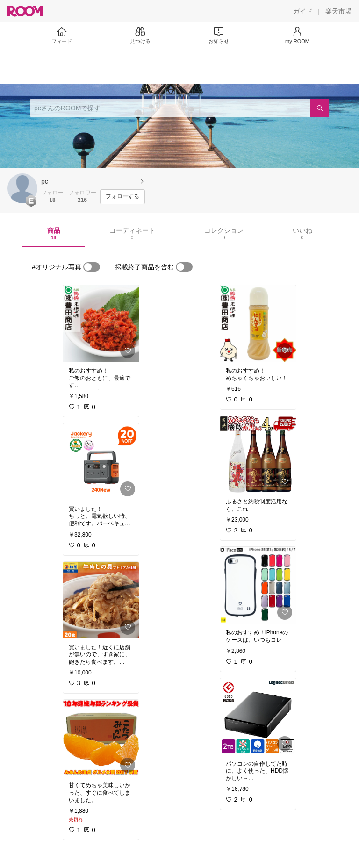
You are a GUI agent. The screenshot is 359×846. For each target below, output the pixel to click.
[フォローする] (122, 196)
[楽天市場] (338, 11)
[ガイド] (303, 11)
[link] (101, 323)
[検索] (319, 108)
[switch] (91, 267)
